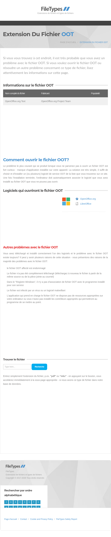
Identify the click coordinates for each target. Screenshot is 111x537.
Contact (23, 519)
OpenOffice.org (88, 199)
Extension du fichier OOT (94, 42)
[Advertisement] (55, 131)
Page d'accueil (68, 42)
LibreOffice (85, 203)
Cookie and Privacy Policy (41, 519)
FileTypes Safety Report (66, 519)
